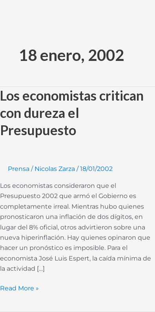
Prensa (18, 169)
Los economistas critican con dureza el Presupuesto (72, 112)
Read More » (19, 287)
